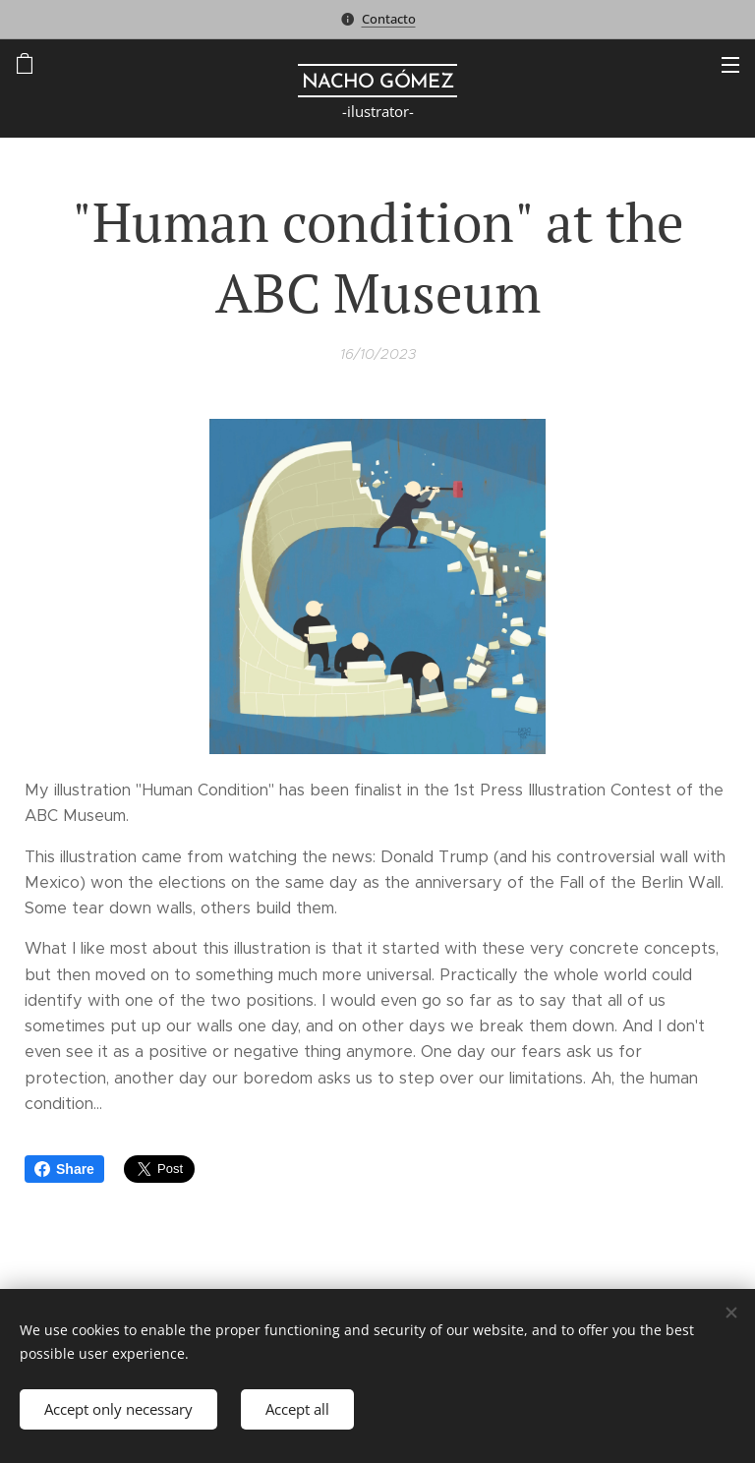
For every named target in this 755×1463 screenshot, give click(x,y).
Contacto (389, 19)
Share (64, 1169)
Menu (730, 65)
